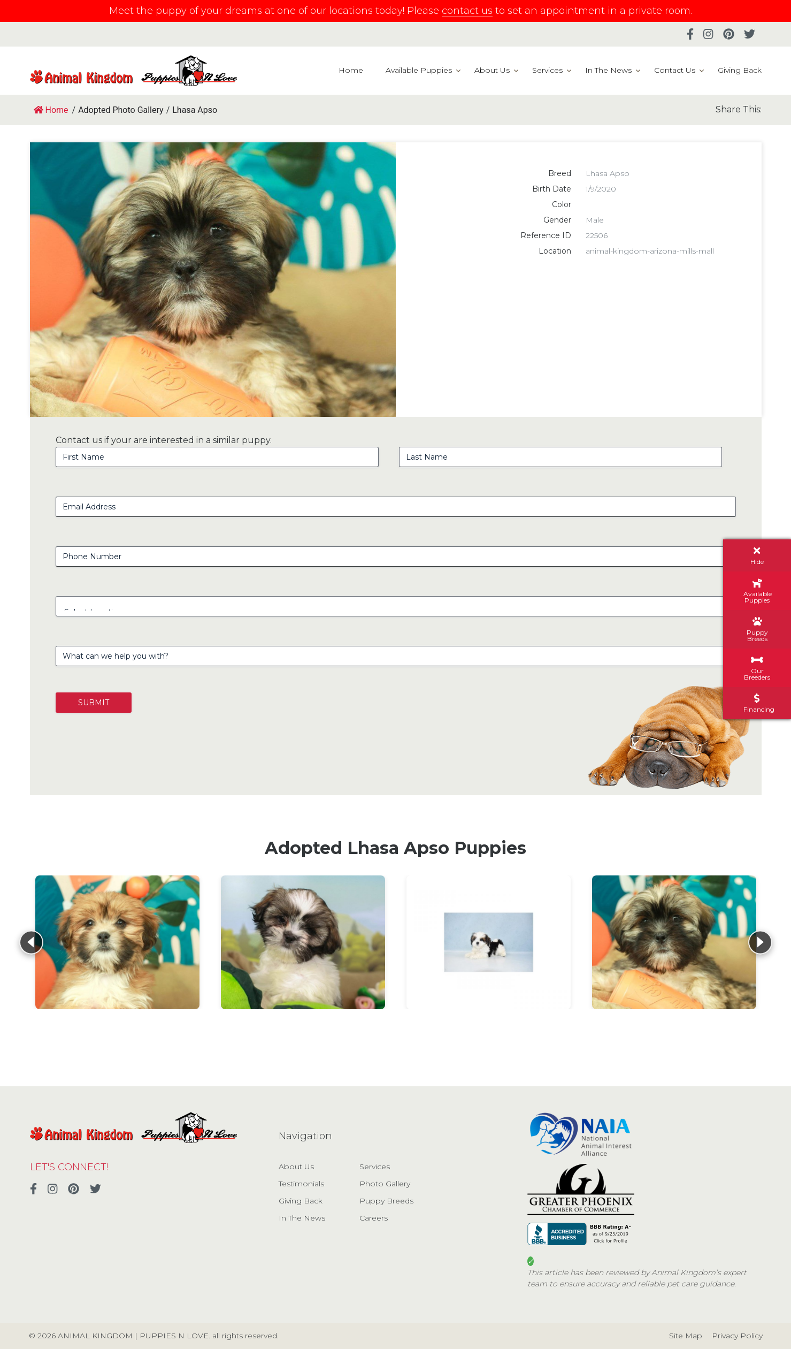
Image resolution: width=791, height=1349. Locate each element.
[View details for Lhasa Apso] (117, 942)
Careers (373, 1218)
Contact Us (674, 70)
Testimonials (301, 1183)
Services (547, 70)
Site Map (685, 1335)
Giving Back (740, 70)
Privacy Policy (737, 1335)
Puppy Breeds (386, 1201)
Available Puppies (419, 70)
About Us (492, 70)
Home (351, 70)
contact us (467, 11)
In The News (608, 70)
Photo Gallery (384, 1183)
